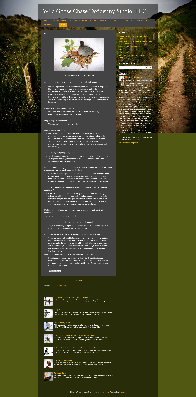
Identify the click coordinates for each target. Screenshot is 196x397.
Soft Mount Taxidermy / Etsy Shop (83, 20)
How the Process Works (63, 360)
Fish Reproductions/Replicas (137, 20)
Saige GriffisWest (135, 77)
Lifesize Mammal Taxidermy (111, 20)
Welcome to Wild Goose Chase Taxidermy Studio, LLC (74, 348)
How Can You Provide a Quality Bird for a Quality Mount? (75, 335)
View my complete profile (128, 143)
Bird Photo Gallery (59, 20)
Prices (121, 49)
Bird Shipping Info (50, 24)
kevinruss (105, 392)
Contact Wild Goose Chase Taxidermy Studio (71, 297)
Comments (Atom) (61, 285)
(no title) (57, 310)
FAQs (63, 24)
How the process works (128, 46)
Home (46, 20)
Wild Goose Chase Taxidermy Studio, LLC (94, 11)
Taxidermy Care (60, 373)
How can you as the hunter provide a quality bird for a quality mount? (135, 42)
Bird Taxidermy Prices (62, 323)
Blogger (122, 392)
